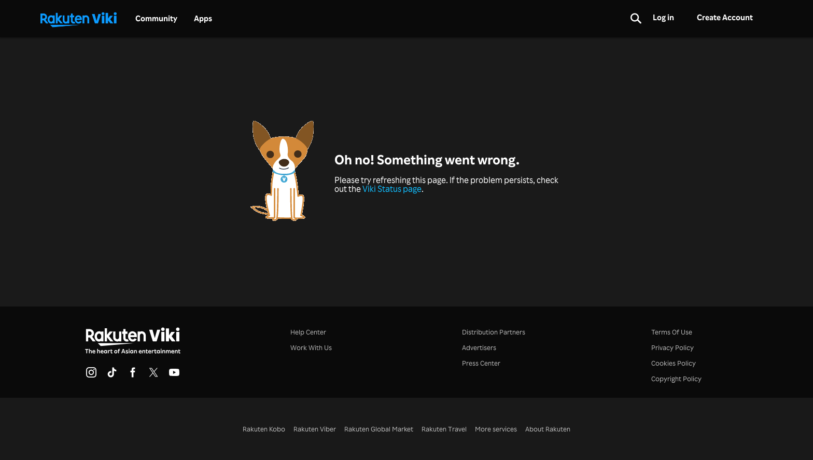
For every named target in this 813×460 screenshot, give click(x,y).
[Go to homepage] (78, 18)
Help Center (308, 331)
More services (496, 428)
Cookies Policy (673, 362)
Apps (203, 18)
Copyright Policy (676, 378)
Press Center (481, 362)
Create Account (725, 17)
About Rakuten (547, 428)
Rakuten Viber (314, 428)
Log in (663, 17)
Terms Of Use (671, 331)
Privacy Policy (672, 347)
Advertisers (479, 347)
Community (156, 18)
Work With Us (311, 347)
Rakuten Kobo (264, 428)
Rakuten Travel (444, 428)
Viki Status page (392, 189)
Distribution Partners (493, 331)
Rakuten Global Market (378, 428)
